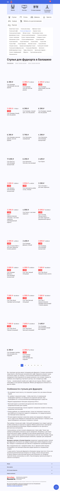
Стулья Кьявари (27, 39)
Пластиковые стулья (24, 33)
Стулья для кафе (46, 29)
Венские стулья (23, 43)
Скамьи (12, 21)
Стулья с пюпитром (41, 35)
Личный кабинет (41, 1)
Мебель (12, 8)
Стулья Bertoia (33, 43)
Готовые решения (36, 8)
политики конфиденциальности (14, 486)
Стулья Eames (23, 41)
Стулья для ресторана (37, 31)
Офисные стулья (36, 29)
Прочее (12, 25)
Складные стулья (28, 37)
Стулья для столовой (32, 46)
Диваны (35, 17)
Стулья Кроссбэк (37, 39)
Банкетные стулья (14, 29)
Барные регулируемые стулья (17, 46)
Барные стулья (26, 31)
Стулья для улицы (25, 29)
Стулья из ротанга (29, 35)
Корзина (50, 1)
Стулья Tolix (32, 41)
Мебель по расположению (31, 21)
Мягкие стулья (13, 33)
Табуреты (25, 52)
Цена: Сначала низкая (20, 61)
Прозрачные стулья (40, 37)
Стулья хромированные (15, 39)
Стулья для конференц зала (16, 48)
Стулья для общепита (30, 48)
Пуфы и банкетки (27, 50)
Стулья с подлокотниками (15, 37)
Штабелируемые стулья (15, 50)
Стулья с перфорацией (15, 52)
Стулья (12, 17)
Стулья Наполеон (13, 41)
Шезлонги (41, 48)
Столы (23, 17)
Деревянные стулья (36, 33)
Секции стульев (43, 43)
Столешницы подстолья (47, 9)
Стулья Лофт (40, 41)
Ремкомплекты (47, 52)
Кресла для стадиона (39, 50)
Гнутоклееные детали (35, 52)
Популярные (10, 61)
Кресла (46, 17)
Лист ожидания (47, 1)
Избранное (44, 1)
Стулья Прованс (13, 43)
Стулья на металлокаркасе (16, 35)
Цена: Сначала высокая (34, 61)
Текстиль (24, 8)
